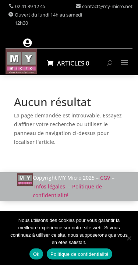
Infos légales (49, 186)
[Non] (128, 238)
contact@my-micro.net (107, 6)
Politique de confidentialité (79, 254)
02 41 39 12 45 (30, 6)
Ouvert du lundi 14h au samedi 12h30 (48, 18)
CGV (105, 177)
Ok (36, 254)
